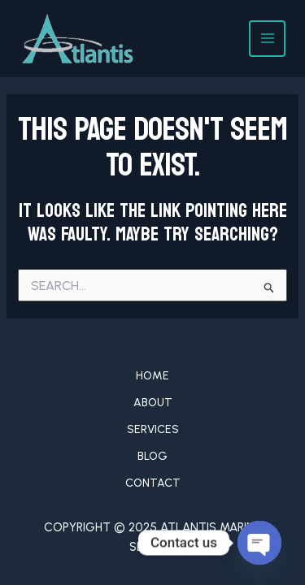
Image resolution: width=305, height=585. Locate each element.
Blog (152, 456)
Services (153, 429)
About (152, 403)
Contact (153, 483)
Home (152, 376)
